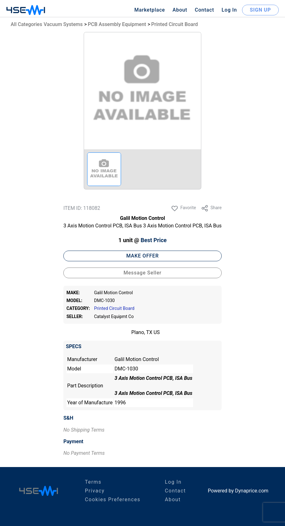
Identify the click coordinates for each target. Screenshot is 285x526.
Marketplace (149, 10)
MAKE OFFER (142, 256)
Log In (229, 10)
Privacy (95, 491)
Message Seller (142, 273)
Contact (204, 10)
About (179, 10)
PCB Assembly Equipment (117, 24)
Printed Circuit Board (174, 24)
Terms (93, 482)
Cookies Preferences (112, 499)
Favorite (183, 208)
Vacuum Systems (63, 24)
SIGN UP (260, 10)
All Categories (26, 24)
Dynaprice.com (252, 491)
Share (211, 208)
